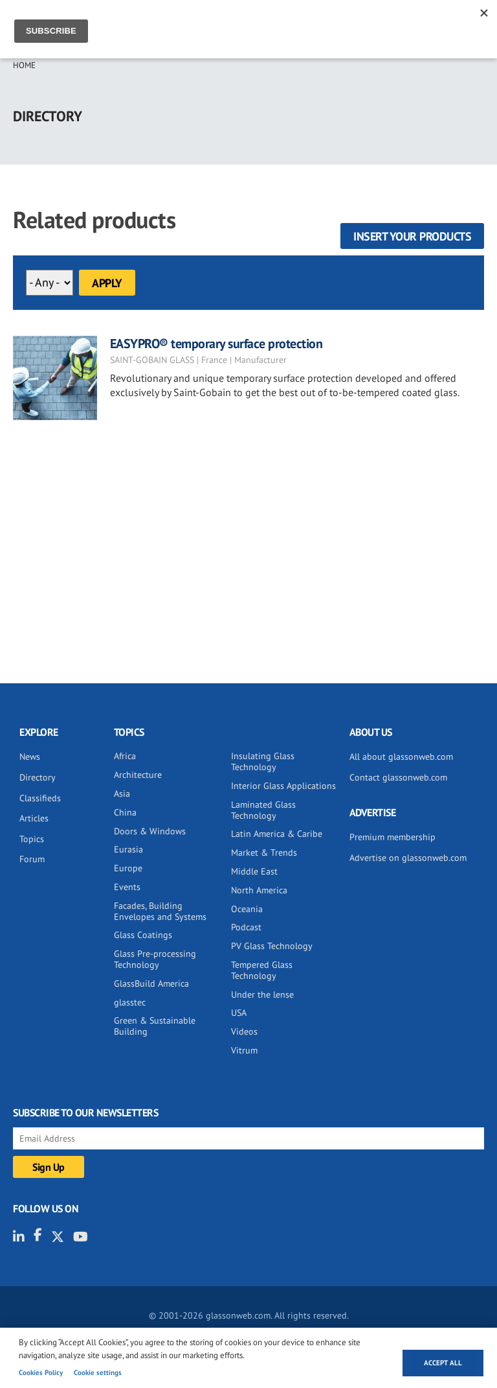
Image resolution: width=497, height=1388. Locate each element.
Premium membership (392, 837)
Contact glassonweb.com (398, 777)
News (29, 756)
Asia (122, 793)
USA (239, 1012)
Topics (31, 839)
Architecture (138, 775)
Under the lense (262, 994)
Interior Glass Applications (283, 786)
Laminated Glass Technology (263, 810)
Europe (128, 868)
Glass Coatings (143, 935)
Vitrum (244, 1050)
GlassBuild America (151, 983)
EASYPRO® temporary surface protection (216, 343)
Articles (34, 818)
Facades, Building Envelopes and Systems (160, 911)
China (125, 812)
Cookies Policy (41, 1372)
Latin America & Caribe (276, 834)
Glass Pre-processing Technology (155, 959)
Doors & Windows (150, 831)
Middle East (254, 871)
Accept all (443, 1362)
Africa (125, 756)
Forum (32, 859)
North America (259, 890)
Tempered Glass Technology (262, 970)
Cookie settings (98, 1372)
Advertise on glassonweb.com (408, 858)
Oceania (247, 909)
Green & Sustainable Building (154, 1026)
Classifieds (40, 798)
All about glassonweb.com (401, 756)
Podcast (246, 927)
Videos (244, 1031)
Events (127, 887)
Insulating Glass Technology (262, 761)
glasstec (130, 1002)
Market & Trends (264, 852)
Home (24, 65)
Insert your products (412, 236)
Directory (37, 777)
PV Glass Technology (272, 946)
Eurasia (128, 849)
